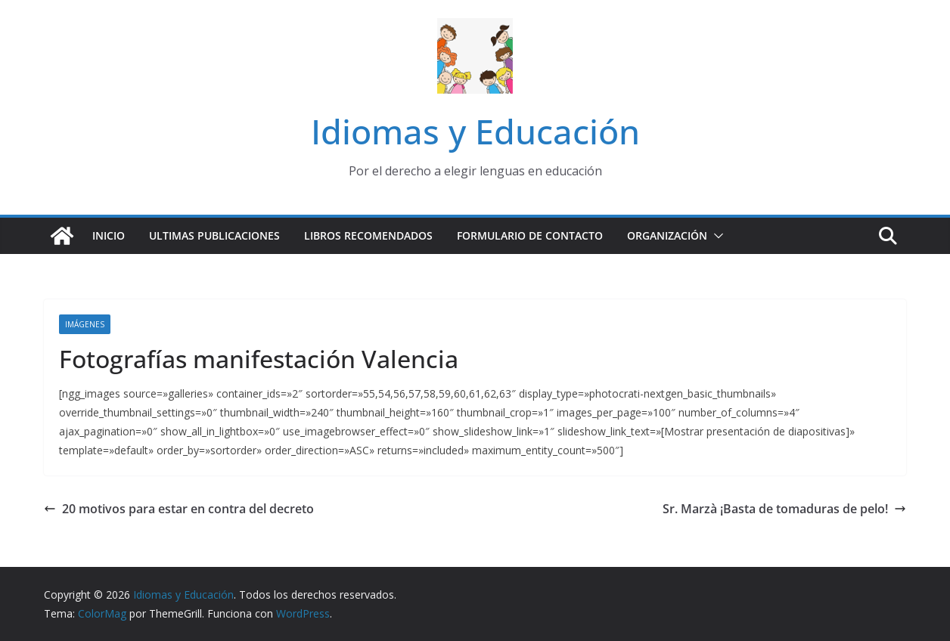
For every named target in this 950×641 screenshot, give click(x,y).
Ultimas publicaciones (214, 235)
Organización (667, 235)
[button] (715, 235)
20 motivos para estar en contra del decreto (179, 508)
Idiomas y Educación (475, 131)
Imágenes (84, 324)
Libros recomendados (368, 235)
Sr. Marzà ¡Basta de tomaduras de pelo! (784, 508)
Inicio (108, 235)
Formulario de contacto (530, 235)
